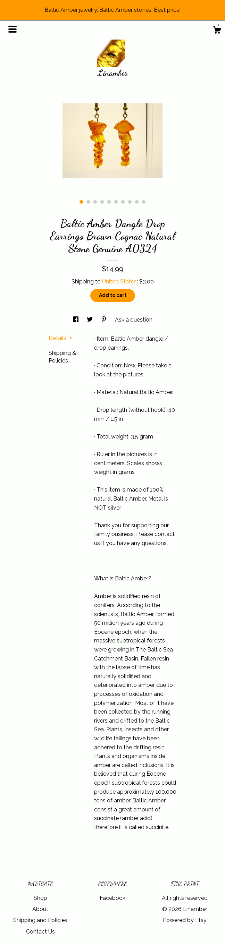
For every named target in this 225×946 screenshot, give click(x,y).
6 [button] (116, 202)
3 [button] (95, 202)
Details (60, 338)
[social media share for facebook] (76, 319)
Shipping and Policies (40, 920)
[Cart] (217, 31)
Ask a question (133, 319)
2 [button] (88, 202)
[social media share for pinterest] (104, 319)
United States (119, 281)
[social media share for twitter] (90, 319)
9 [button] (137, 202)
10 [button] (143, 202)
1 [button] (81, 202)
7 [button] (123, 202)
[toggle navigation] (12, 29)
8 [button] (130, 202)
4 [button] (102, 202)
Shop (40, 898)
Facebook (112, 898)
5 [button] (109, 202)
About (40, 909)
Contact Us (40, 931)
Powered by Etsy (185, 920)
